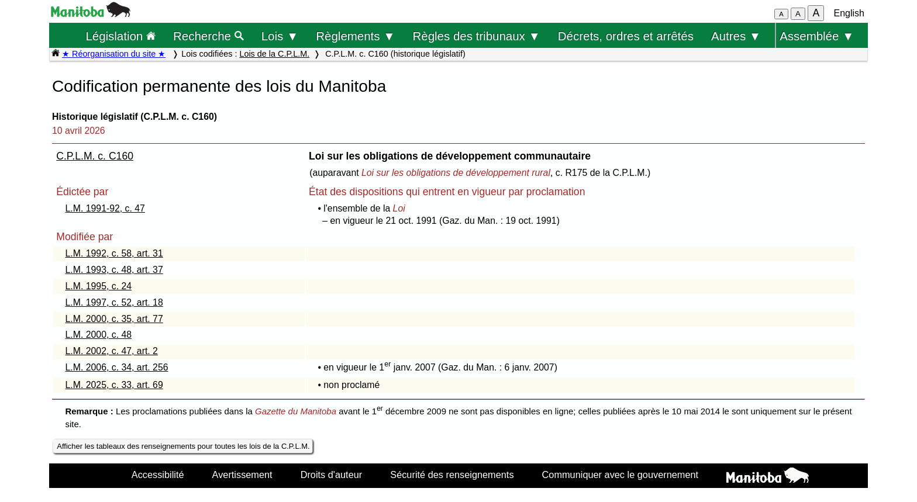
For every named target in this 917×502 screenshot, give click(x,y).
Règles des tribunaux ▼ (476, 36)
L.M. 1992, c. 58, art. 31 (114, 253)
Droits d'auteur (332, 474)
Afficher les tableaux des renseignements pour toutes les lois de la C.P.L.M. (183, 446)
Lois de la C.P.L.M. (274, 53)
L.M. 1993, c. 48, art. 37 (114, 270)
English (849, 13)
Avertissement (242, 474)
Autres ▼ (736, 36)
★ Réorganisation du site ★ (114, 53)
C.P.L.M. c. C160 (94, 156)
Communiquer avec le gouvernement (620, 474)
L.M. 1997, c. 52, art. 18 (114, 302)
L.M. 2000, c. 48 (99, 335)
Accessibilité (158, 474)
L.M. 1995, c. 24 (99, 286)
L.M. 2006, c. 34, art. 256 (117, 367)
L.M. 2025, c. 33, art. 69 (114, 385)
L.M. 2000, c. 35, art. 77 (114, 319)
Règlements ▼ (355, 36)
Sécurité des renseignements (451, 474)
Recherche (208, 36)
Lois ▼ (280, 36)
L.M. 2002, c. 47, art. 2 (112, 351)
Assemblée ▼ (817, 36)
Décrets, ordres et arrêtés (626, 36)
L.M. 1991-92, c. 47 (105, 208)
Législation (120, 36)
